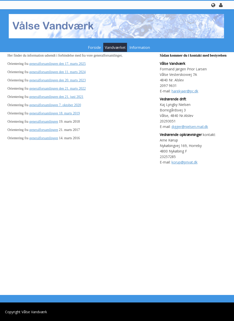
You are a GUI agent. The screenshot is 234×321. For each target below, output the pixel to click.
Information (140, 47)
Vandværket (115, 47)
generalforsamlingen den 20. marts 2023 (57, 80)
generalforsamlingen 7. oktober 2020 (55, 105)
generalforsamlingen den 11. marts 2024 (57, 72)
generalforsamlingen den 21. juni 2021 (56, 97)
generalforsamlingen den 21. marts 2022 (57, 88)
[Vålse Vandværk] (115, 25)
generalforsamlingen (43, 121)
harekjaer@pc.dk (185, 91)
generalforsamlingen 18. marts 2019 (54, 113)
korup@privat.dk (185, 162)
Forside (94, 47)
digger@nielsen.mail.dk (190, 126)
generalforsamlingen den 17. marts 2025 (57, 64)
